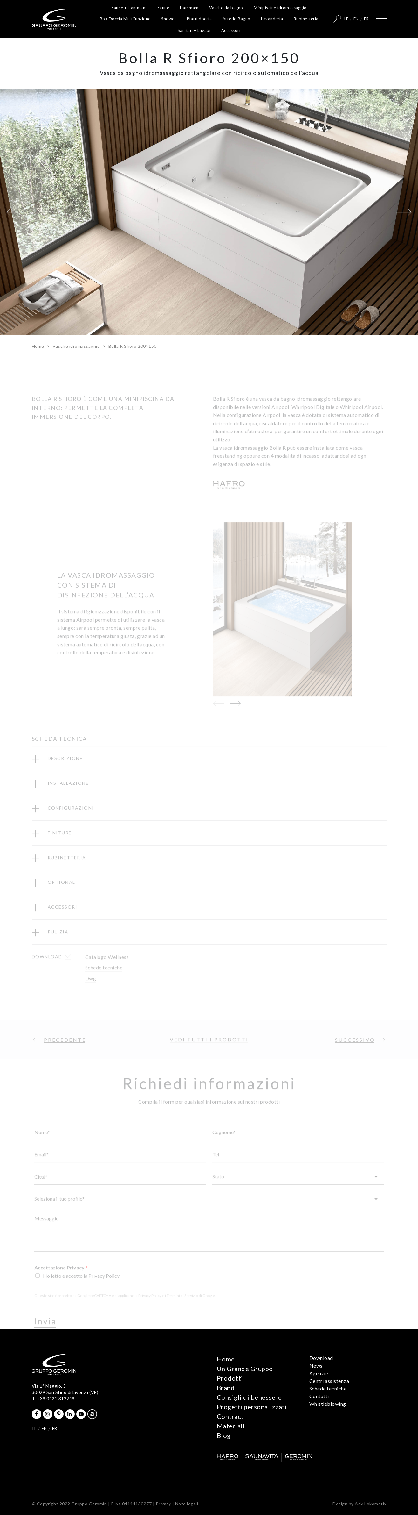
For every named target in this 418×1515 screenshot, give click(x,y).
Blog (224, 1435)
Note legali (186, 1503)
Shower (168, 18)
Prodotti (230, 1378)
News (316, 1365)
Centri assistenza (329, 1381)
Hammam (189, 7)
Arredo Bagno (236, 18)
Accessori (231, 30)
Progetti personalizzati (252, 1407)
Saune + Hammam (129, 7)
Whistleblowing (327, 1404)
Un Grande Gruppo (245, 1368)
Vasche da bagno (226, 7)
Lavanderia (272, 18)
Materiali (231, 1426)
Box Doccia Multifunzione (125, 18)
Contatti (319, 1396)
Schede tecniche (328, 1388)
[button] (14, 212)
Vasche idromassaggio (76, 346)
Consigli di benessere (249, 1397)
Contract (230, 1416)
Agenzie (318, 1373)
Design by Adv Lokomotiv (359, 1503)
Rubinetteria (306, 18)
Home (38, 346)
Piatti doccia (199, 18)
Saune (163, 7)
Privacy (163, 1503)
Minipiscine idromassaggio (280, 7)
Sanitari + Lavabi (194, 30)
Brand (226, 1387)
